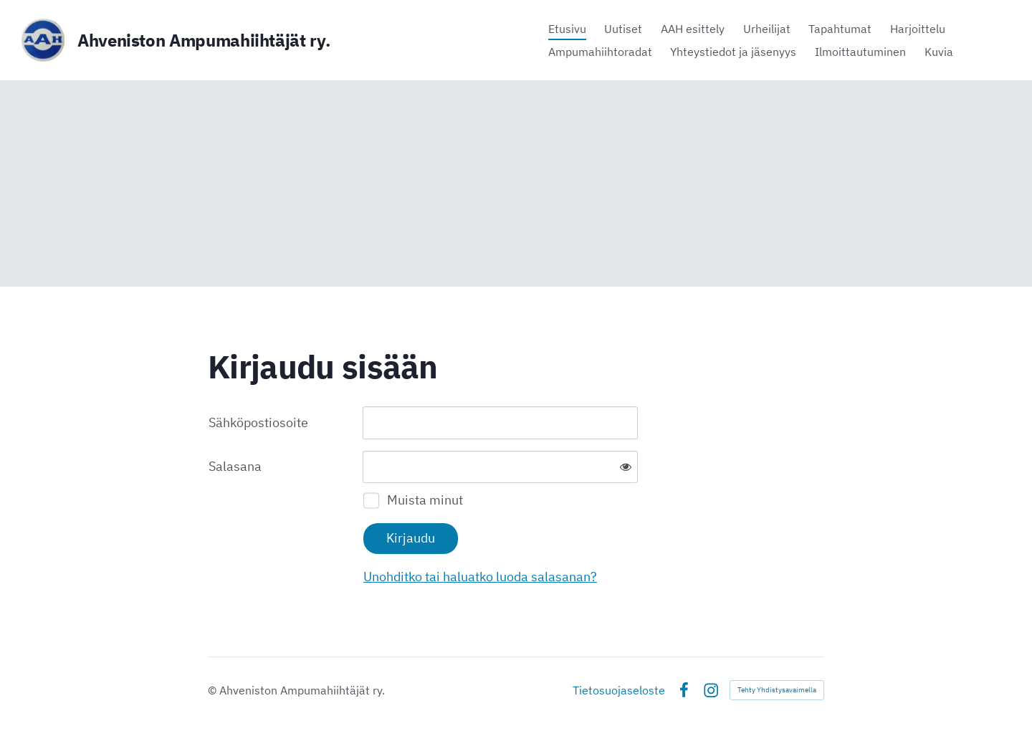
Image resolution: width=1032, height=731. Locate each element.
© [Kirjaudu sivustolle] (213, 690)
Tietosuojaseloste (619, 690)
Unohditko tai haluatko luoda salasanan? (480, 576)
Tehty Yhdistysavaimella (776, 689)
